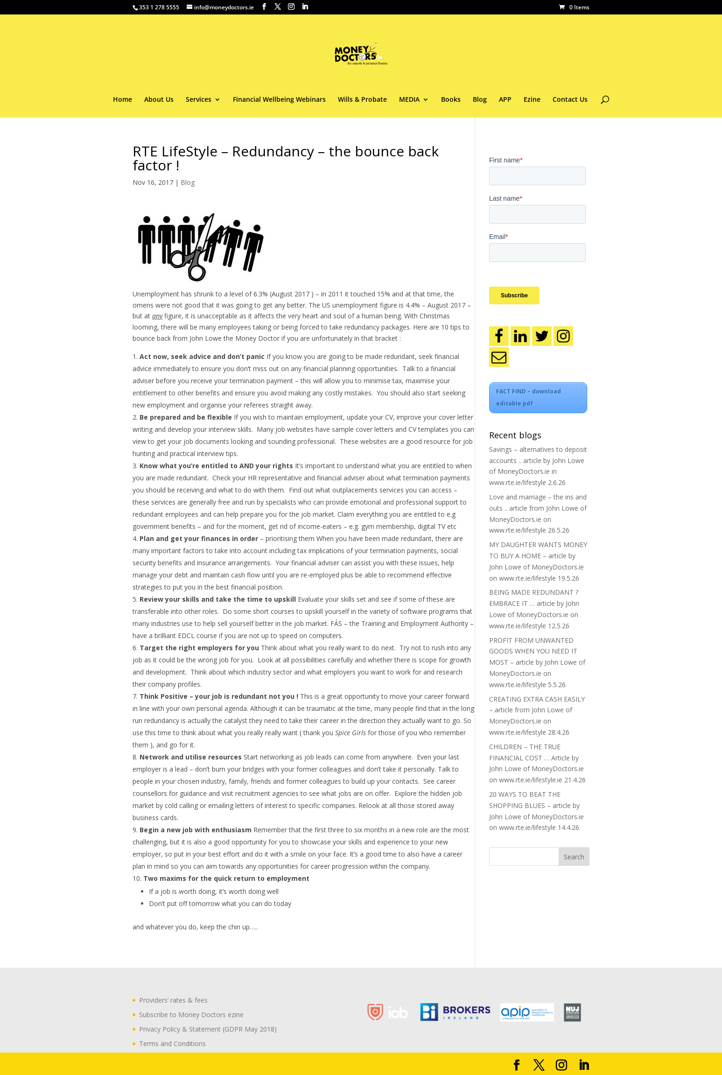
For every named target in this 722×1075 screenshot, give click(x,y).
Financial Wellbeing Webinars (279, 100)
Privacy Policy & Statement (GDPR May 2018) (208, 1029)
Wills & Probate (362, 100)
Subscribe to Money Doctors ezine (191, 1014)
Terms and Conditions (172, 1043)
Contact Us (570, 100)
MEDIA (409, 100)
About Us (159, 100)
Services (198, 100)
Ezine (532, 100)
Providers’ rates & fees (173, 1000)
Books (451, 100)
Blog (480, 100)
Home (122, 100)
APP (505, 100)
